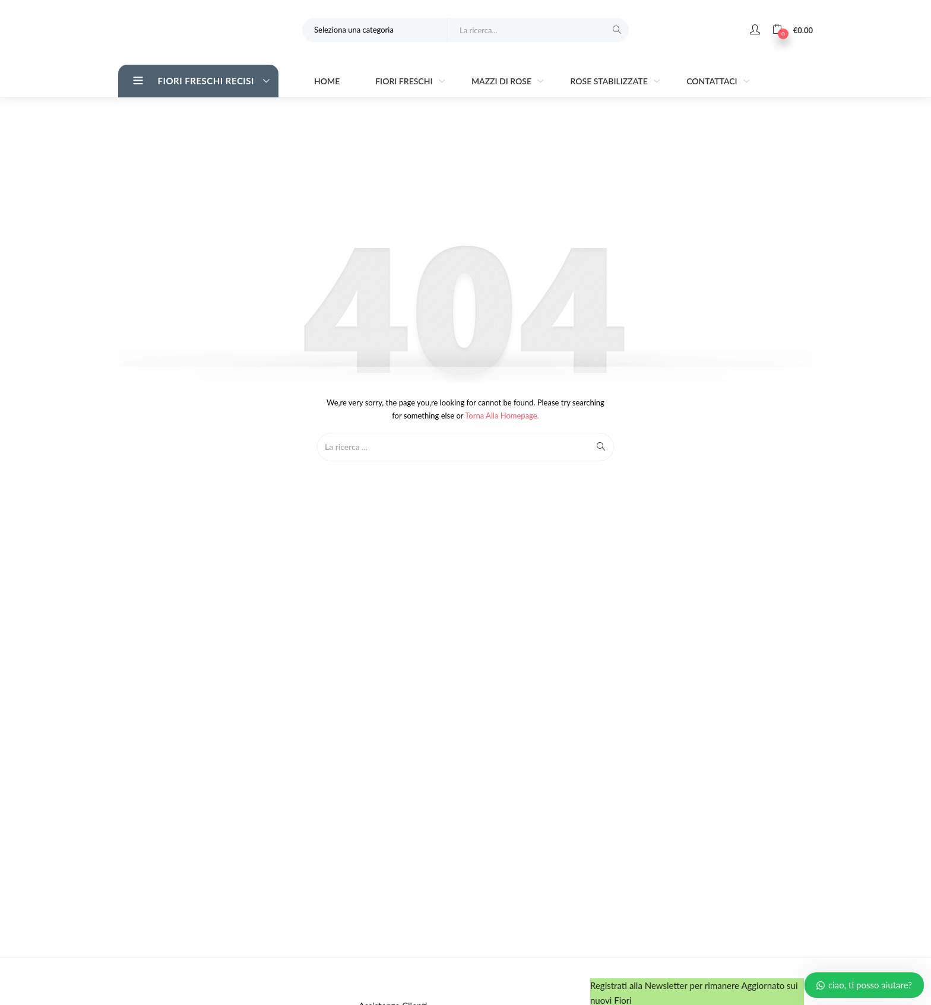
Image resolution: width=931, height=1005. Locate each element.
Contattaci (712, 81)
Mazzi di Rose (502, 81)
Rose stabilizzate (610, 81)
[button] (792, 29)
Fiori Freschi (405, 81)
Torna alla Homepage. (502, 415)
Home (327, 81)
